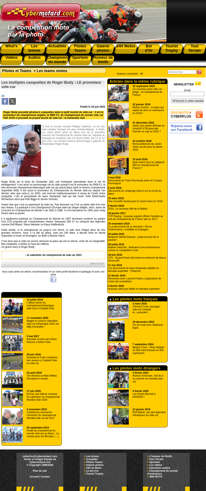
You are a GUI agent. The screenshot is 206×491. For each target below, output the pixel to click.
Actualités (92, 459)
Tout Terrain (156, 459)
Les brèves (92, 456)
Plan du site (40, 470)
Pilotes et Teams (16, 71)
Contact (45, 476)
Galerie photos (94, 465)
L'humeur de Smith (160, 456)
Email (187, 90)
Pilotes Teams (94, 462)
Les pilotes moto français (133, 299)
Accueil (34, 476)
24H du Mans (93, 467)
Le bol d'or (92, 470)
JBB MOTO (155, 476)
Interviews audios (159, 467)
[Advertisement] (187, 147)
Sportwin (154, 462)
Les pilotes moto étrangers (134, 368)
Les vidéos (155, 465)
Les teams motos (52, 71)
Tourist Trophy (94, 473)
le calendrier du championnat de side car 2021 (54, 255)
